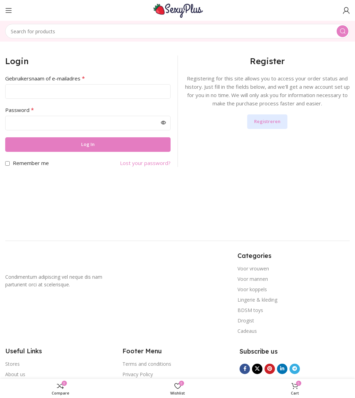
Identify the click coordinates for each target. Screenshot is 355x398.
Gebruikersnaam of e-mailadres (45, 78)
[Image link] (33, 260)
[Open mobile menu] (9, 10)
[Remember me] (7, 163)
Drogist (245, 320)
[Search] (177, 31)
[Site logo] (177, 9)
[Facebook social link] (245, 369)
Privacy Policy (137, 374)
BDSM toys (250, 310)
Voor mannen (252, 279)
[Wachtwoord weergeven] (163, 123)
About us (15, 374)
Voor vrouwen (253, 268)
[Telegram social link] (294, 369)
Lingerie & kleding (257, 299)
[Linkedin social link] (282, 369)
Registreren (267, 121)
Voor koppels (252, 289)
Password (19, 110)
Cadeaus (247, 331)
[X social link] (257, 369)
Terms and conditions (146, 364)
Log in (88, 144)
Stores (12, 364)
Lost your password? (145, 162)
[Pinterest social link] (270, 369)
